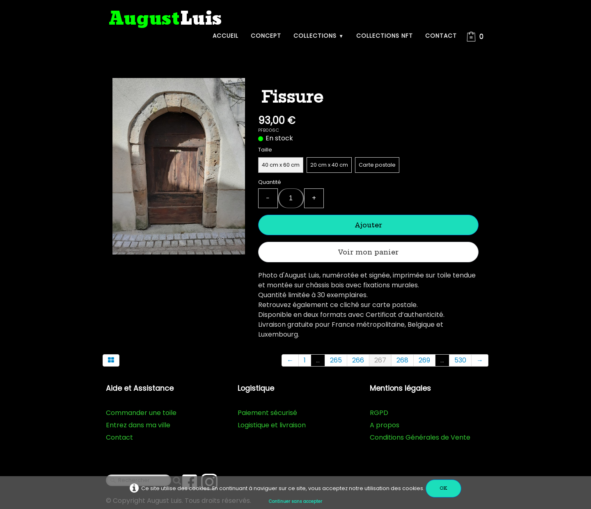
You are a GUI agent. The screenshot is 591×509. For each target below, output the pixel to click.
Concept (266, 36)
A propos (384, 425)
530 (460, 360)
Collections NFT (384, 36)
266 (358, 360)
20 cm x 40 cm (329, 164)
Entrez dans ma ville (138, 425)
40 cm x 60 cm (281, 164)
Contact (441, 36)
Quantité (269, 182)
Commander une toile (141, 412)
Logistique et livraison (272, 425)
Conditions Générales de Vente (420, 437)
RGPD (379, 412)
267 (380, 360)
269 (424, 360)
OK (443, 488)
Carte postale (377, 164)
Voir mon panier (368, 252)
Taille (265, 149)
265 (336, 360)
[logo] (165, 19)
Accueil (225, 36)
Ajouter (368, 225)
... (318, 360)
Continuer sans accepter (295, 501)
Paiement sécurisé (267, 412)
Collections (318, 36)
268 (402, 360)
